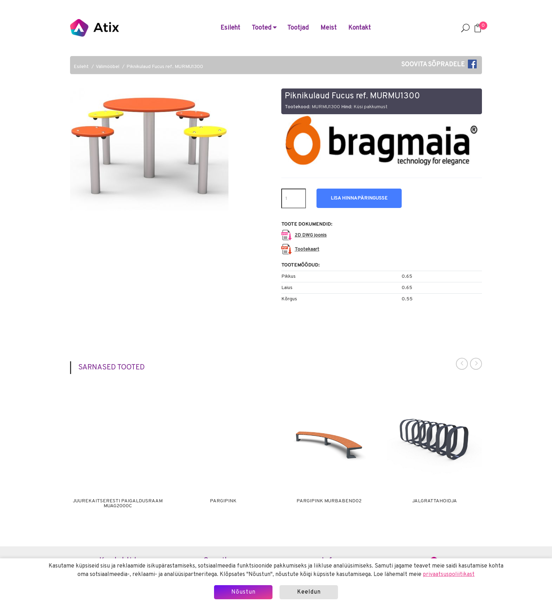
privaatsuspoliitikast (449, 574)
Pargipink (223, 501)
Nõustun (243, 592)
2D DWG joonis (311, 235)
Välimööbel (107, 67)
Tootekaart (307, 249)
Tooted (264, 28)
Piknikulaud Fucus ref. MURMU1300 (164, 67)
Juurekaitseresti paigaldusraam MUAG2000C (118, 504)
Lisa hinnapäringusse (359, 198)
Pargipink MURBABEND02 (329, 501)
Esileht (230, 28)
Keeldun (309, 592)
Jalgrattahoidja (434, 501)
